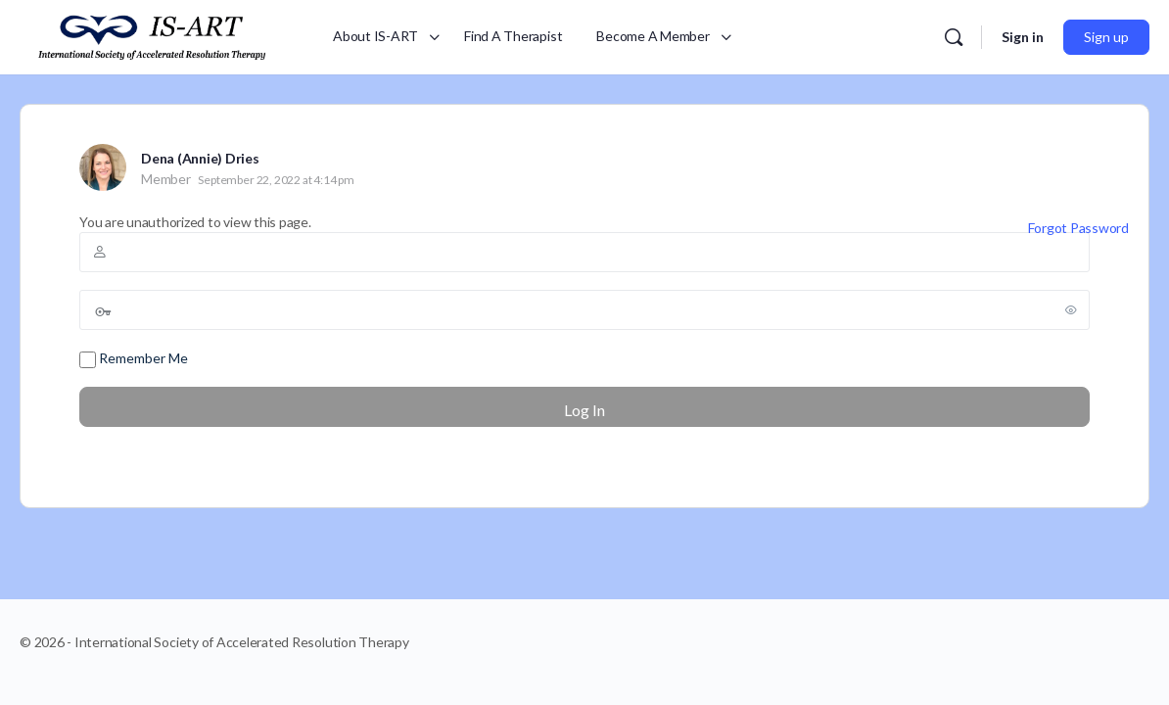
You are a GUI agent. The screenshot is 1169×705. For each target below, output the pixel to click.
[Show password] (1071, 309)
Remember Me (133, 359)
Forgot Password (1078, 227)
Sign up (1106, 36)
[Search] (953, 37)
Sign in (1023, 36)
